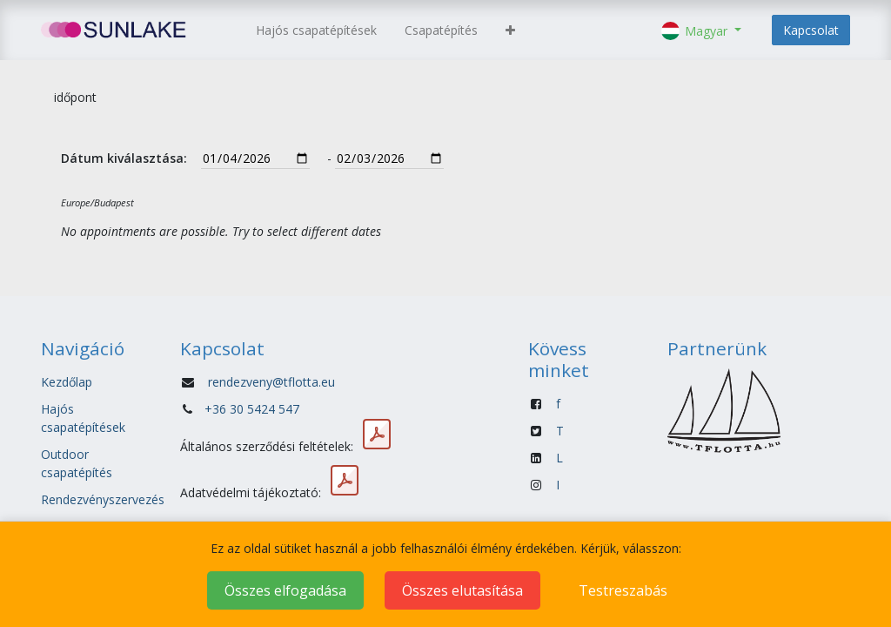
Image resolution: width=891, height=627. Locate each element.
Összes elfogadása (285, 590)
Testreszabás (623, 590)
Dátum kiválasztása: (124, 158)
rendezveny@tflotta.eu (271, 382)
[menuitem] (316, 30)
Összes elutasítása (462, 590)
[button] (510, 30)
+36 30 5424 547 (251, 409)
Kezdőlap (66, 382)
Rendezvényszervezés (102, 499)
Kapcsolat (811, 30)
